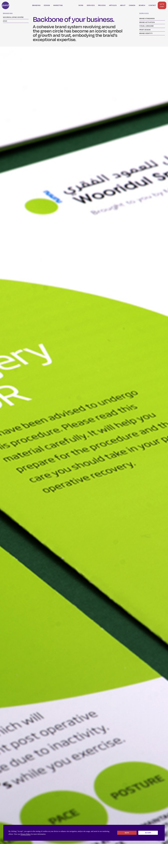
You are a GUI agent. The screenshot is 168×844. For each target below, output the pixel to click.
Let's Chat (162, 5)
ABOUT (123, 5)
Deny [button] (127, 833)
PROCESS (102, 5)
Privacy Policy (26, 834)
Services (91, 5)
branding (36, 5)
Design (47, 5)
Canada (132, 5)
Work (81, 5)
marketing (58, 5)
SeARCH (142, 5)
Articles (113, 5)
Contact (152, 5)
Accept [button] (148, 833)
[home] (5, 5)
